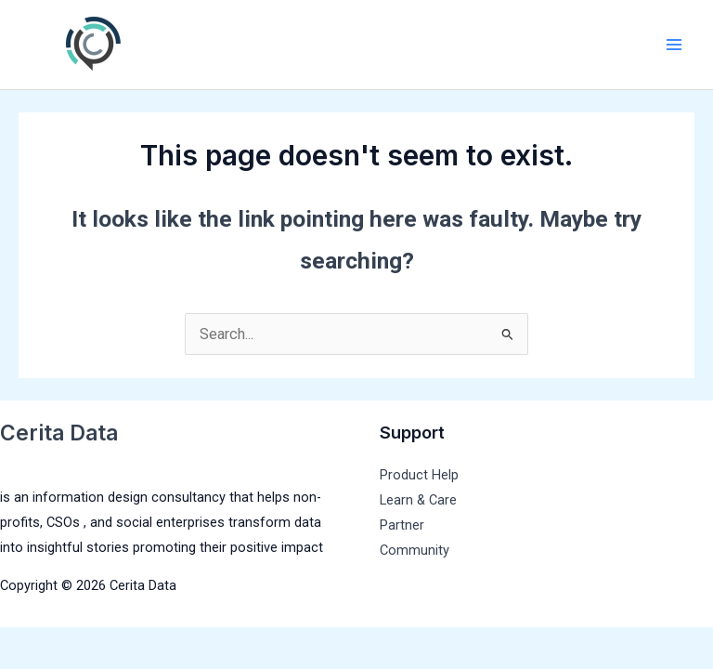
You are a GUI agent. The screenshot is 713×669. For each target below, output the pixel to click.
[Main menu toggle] (673, 45)
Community (414, 550)
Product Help (419, 474)
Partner (402, 525)
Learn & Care (418, 500)
